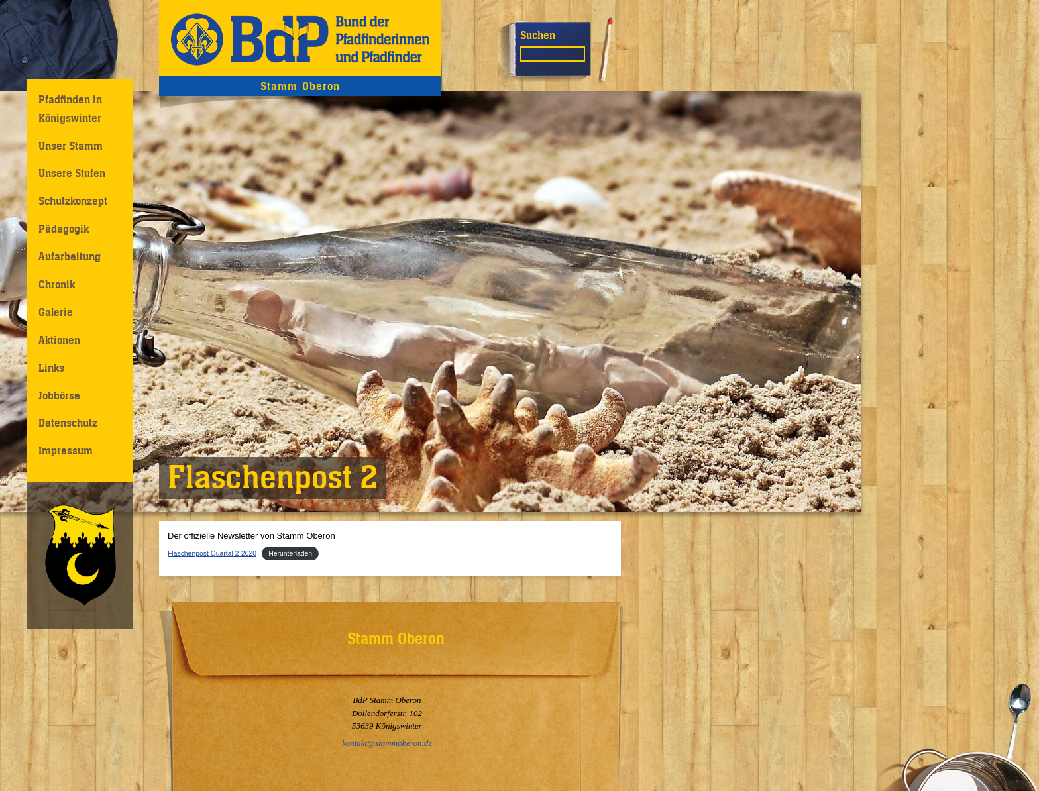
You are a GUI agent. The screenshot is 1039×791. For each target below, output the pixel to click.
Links (51, 367)
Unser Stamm (70, 145)
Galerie (55, 312)
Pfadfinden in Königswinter (70, 108)
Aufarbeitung (69, 256)
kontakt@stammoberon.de (387, 743)
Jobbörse (59, 395)
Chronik (56, 284)
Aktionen (59, 339)
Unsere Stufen (71, 173)
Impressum (65, 450)
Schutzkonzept (72, 200)
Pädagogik (63, 228)
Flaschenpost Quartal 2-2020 (212, 553)
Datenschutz (67, 422)
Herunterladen (290, 553)
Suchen (537, 35)
